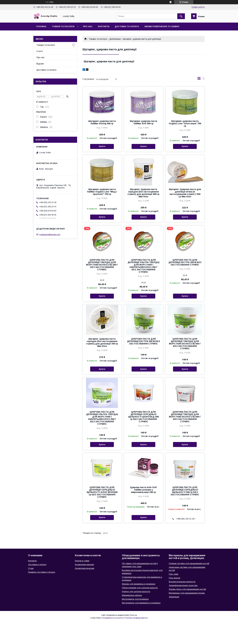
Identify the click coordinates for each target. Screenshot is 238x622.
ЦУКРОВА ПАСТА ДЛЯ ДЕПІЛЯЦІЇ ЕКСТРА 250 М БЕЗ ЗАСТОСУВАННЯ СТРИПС (184, 262)
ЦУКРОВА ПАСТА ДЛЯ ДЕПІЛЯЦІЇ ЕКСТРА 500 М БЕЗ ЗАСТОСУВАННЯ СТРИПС (143, 341)
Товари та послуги (63, 26)
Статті (39, 51)
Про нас (87, 26)
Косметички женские (84, 564)
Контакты (32, 561)
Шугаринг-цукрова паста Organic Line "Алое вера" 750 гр (185, 123)
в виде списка (203, 79)
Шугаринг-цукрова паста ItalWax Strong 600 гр (102, 122)
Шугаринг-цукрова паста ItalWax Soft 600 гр (143, 122)
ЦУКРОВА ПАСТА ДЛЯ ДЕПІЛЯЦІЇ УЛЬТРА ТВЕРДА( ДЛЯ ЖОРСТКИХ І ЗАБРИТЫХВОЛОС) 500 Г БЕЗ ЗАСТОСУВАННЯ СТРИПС (102, 418)
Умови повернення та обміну (161, 26)
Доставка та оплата (127, 26)
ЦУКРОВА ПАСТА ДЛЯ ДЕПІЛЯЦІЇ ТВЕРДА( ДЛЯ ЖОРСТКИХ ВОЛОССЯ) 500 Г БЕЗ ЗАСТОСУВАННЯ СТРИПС (185, 344)
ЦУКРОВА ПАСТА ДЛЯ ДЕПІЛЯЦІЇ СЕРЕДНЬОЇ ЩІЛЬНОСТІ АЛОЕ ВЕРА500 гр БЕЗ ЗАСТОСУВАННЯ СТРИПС (102, 492)
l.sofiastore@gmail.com (49, 234)
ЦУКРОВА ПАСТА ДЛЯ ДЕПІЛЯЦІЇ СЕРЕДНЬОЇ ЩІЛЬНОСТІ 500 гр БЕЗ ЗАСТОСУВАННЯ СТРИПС (185, 491)
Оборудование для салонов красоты (140, 588)
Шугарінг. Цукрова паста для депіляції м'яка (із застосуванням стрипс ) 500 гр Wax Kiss (185, 193)
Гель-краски (174, 578)
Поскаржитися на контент (112, 618)
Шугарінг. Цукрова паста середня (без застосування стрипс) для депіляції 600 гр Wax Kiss (143, 193)
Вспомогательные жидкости (182, 581)
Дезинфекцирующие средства (183, 585)
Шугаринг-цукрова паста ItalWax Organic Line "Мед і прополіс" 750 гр (102, 191)
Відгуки (40, 63)
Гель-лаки (173, 574)
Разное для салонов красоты (136, 591)
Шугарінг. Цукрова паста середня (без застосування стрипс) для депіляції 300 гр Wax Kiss (102, 342)
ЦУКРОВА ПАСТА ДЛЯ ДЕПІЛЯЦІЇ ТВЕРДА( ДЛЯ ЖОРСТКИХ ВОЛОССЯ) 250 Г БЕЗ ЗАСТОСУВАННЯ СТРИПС (102, 265)
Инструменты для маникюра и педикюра (141, 603)
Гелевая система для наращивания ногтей (189, 563)
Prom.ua (133, 615)
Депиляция (115, 39)
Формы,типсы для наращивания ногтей (187, 589)
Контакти (103, 26)
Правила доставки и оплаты (41, 572)
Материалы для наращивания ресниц (187, 593)
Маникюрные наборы (132, 595)
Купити (102, 146)
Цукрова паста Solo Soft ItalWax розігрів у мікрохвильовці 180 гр (143, 489)
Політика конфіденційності (136, 618)
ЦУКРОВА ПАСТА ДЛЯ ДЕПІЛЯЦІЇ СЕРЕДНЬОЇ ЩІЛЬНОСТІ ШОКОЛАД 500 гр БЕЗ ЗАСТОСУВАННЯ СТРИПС (143, 417)
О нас (31, 568)
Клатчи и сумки (82, 561)
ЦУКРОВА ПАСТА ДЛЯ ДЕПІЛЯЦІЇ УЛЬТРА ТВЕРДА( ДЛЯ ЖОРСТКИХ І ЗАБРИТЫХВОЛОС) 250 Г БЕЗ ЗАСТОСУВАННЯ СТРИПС (143, 266)
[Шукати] (181, 16)
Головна (41, 26)
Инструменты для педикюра (135, 599)
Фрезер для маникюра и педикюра (138, 584)
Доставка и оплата (37, 564)
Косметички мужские (84, 568)
